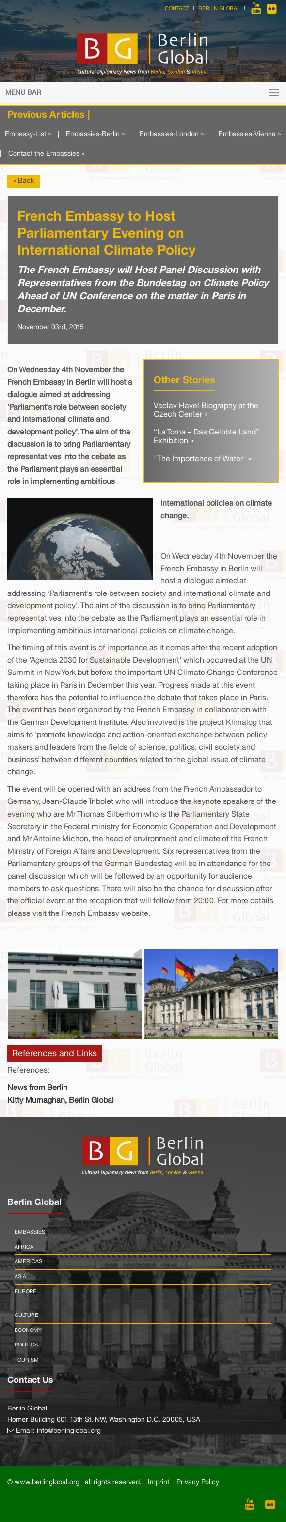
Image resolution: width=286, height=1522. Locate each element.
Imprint (158, 1482)
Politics (26, 1345)
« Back (23, 181)
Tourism (27, 1360)
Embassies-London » (172, 134)
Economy (28, 1330)
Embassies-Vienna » (250, 134)
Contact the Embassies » (46, 154)
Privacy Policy (197, 1482)
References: (28, 1070)
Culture (26, 1315)
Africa (24, 1247)
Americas (28, 1261)
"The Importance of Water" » (203, 459)
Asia (20, 1276)
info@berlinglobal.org (69, 1431)
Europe (25, 1291)
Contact (177, 8)
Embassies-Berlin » (95, 134)
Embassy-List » (28, 134)
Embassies (30, 1232)
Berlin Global (219, 8)
